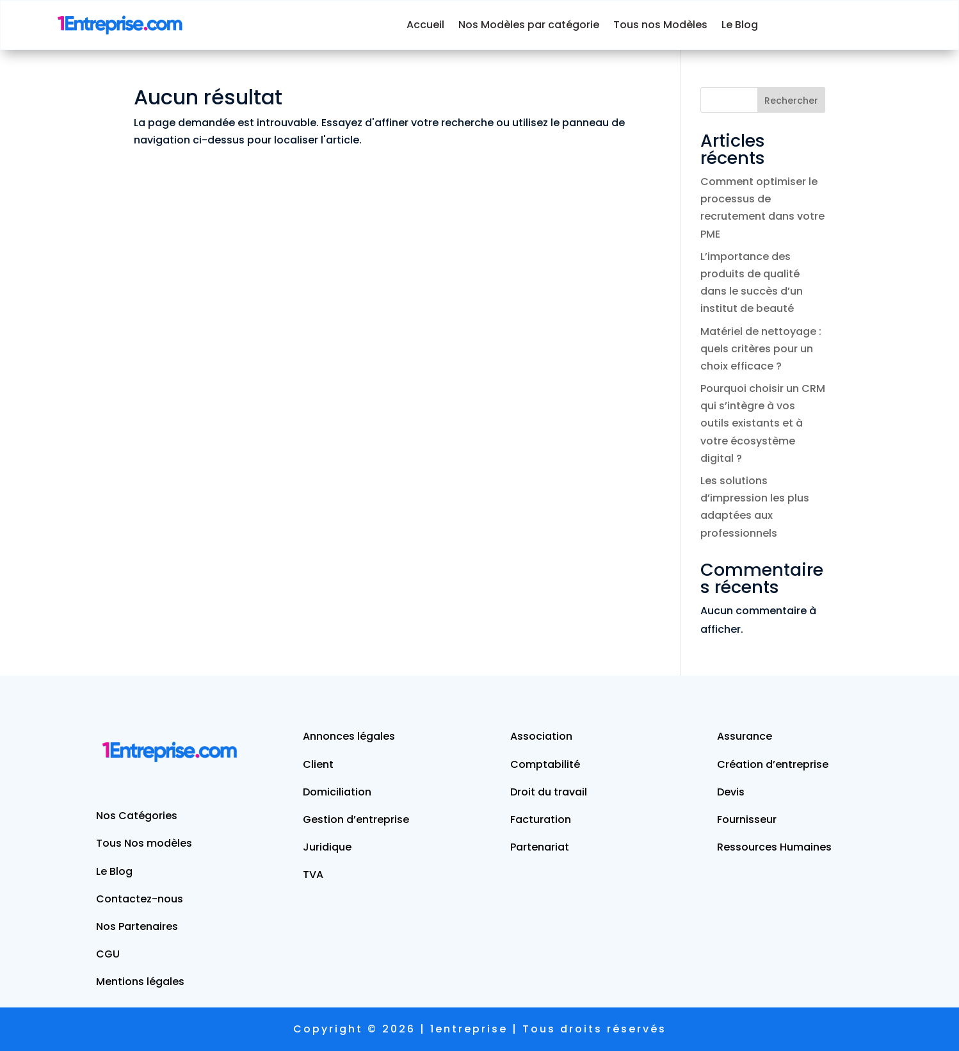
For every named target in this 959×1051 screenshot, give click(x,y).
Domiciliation (337, 792)
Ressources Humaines (774, 847)
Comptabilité (545, 764)
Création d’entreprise (772, 764)
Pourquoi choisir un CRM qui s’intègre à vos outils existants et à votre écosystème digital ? (762, 423)
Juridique (327, 847)
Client (318, 764)
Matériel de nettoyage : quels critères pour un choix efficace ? (760, 348)
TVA (313, 874)
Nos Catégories (136, 815)
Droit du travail (548, 792)
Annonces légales (349, 736)
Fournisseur (747, 819)
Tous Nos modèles (144, 843)
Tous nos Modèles (660, 24)
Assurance (744, 736)
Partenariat (539, 847)
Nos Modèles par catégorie (528, 24)
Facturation (540, 819)
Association (541, 736)
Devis (731, 792)
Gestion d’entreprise (356, 819)
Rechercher (791, 100)
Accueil (425, 24)
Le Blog (739, 24)
